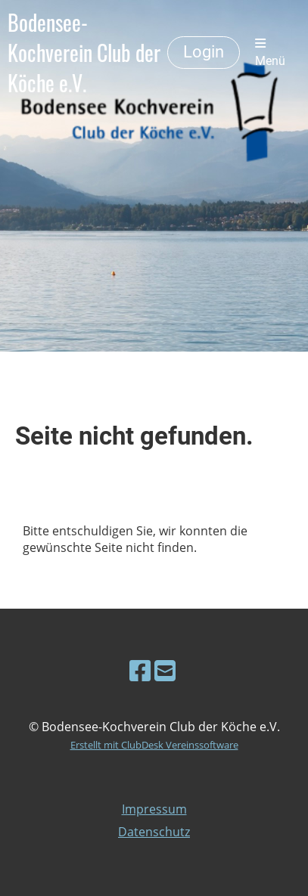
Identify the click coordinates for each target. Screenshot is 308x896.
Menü (270, 52)
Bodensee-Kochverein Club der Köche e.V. (84, 53)
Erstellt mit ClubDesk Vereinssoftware (154, 745)
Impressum (154, 809)
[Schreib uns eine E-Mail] (165, 670)
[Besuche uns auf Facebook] (140, 670)
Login (203, 51)
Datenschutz (154, 831)
